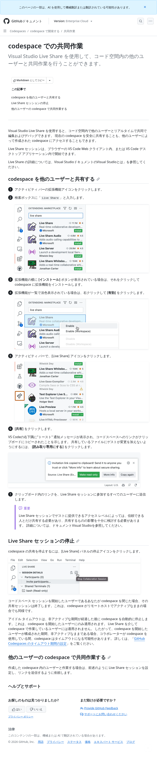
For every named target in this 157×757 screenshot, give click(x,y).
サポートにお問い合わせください (103, 714)
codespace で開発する (44, 31)
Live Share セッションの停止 (43, 540)
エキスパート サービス (108, 742)
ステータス (74, 742)
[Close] (145, 6)
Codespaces (18, 31)
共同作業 (69, 31)
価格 (88, 742)
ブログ (130, 742)
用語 (41, 742)
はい (17, 709)
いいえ (36, 709)
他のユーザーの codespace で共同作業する (59, 657)
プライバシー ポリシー (20, 716)
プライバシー (55, 742)
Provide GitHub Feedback (99, 708)
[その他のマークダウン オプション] (49, 80)
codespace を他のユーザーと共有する (54, 178)
